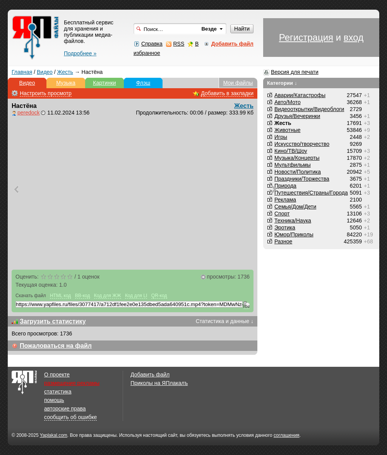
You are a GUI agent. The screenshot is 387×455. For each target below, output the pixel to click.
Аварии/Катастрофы (299, 95)
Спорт (281, 213)
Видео (45, 72)
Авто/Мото (287, 102)
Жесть (65, 72)
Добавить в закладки (227, 93)
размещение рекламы (71, 383)
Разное (283, 241)
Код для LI (136, 295)
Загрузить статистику (53, 321)
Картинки (104, 83)
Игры (280, 137)
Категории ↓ (282, 83)
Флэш (143, 83)
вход (353, 37)
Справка (152, 44)
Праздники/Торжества (301, 179)
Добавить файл (150, 374)
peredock (28, 112)
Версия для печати (295, 72)
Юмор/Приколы (293, 234)
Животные (287, 130)
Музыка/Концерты (297, 158)
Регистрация (306, 37)
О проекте (57, 374)
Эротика (284, 227)
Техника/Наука (292, 220)
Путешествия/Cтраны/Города (311, 193)
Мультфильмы (292, 165)
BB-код (82, 295)
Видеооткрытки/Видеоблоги (309, 109)
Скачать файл (30, 295)
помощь (54, 400)
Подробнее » (80, 53)
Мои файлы (238, 83)
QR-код (159, 295)
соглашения (287, 435)
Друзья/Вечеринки (297, 116)
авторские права (65, 408)
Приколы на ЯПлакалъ (159, 383)
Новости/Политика (297, 172)
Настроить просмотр (46, 93)
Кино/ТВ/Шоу (290, 151)
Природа (285, 186)
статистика (57, 391)
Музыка (65, 83)
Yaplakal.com (53, 435)
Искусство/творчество (301, 144)
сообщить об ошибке (70, 417)
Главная (22, 72)
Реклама (285, 200)
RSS (178, 44)
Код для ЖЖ (107, 295)
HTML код (60, 295)
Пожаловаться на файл (56, 345)
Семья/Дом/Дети (295, 207)
